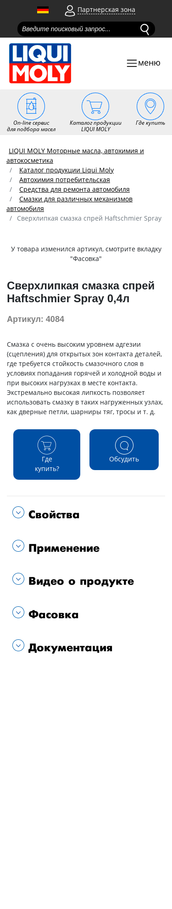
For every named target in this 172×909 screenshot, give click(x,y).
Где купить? (47, 454)
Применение (62, 548)
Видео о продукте (79, 581)
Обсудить (124, 449)
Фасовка (51, 615)
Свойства (52, 515)
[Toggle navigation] (143, 63)
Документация (68, 648)
